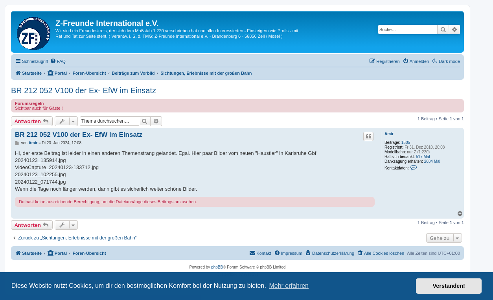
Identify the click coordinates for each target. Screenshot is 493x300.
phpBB (217, 267)
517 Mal (423, 157)
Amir (389, 134)
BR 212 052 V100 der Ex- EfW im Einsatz (83, 90)
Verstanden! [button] (449, 286)
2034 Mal (432, 161)
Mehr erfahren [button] (289, 285)
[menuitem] (58, 61)
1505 (405, 142)
